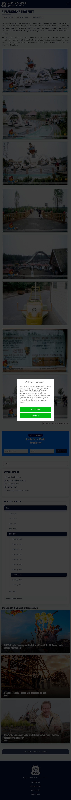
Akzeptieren (35, 409)
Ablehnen (35, 415)
